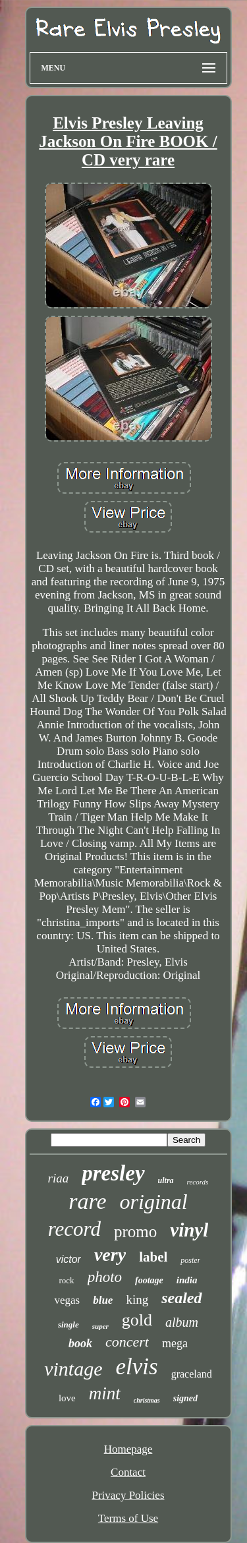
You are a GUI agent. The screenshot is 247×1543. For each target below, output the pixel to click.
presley (113, 1173)
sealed (181, 1297)
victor (68, 1259)
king (137, 1299)
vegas (67, 1300)
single (68, 1324)
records (198, 1182)
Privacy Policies (128, 1495)
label (153, 1257)
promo (135, 1231)
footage (149, 1280)
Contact (128, 1472)
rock (66, 1280)
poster (190, 1260)
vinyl (189, 1229)
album (181, 1322)
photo (105, 1277)
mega (175, 1343)
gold (137, 1319)
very (110, 1254)
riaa (58, 1178)
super (100, 1326)
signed (185, 1398)
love (67, 1398)
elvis (136, 1367)
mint (105, 1393)
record (74, 1228)
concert (127, 1341)
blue (103, 1300)
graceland (191, 1374)
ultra (166, 1180)
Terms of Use (128, 1518)
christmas (147, 1400)
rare (87, 1201)
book (80, 1343)
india (187, 1280)
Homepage (128, 1449)
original (154, 1201)
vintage (73, 1369)
